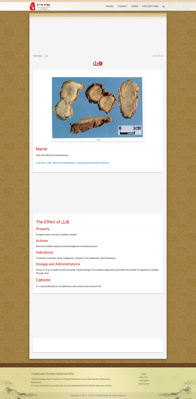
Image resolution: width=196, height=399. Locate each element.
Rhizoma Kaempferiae (64, 163)
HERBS (134, 6)
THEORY (109, 6)
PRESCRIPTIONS (150, 6)
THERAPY (122, 6)
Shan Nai (40, 163)
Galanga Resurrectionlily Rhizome (93, 163)
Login (143, 374)
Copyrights (144, 380)
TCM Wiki (37, 56)
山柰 (49, 163)
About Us (143, 377)
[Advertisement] (98, 34)
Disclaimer (144, 384)
